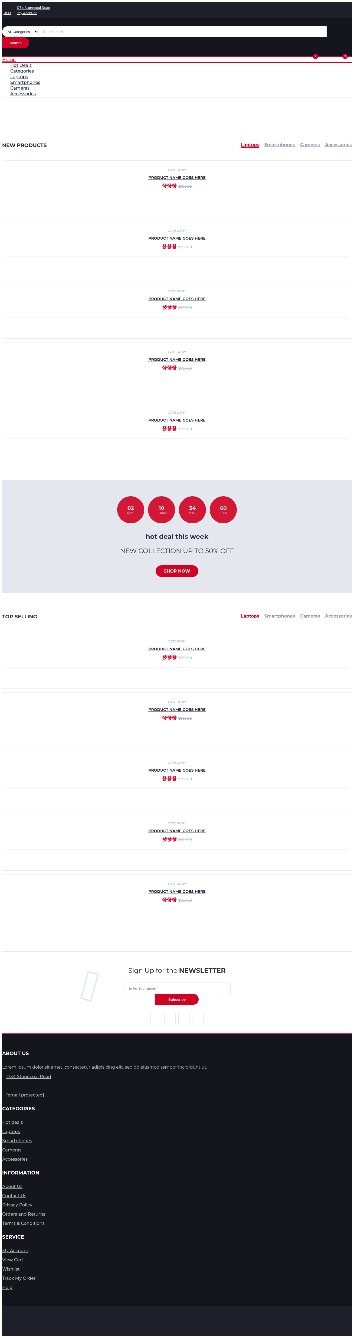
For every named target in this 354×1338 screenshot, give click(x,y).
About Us (12, 1186)
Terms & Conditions (23, 1223)
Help (7, 1287)
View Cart (12, 1259)
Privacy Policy (17, 1205)
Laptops (250, 616)
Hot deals (12, 1122)
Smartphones (279, 616)
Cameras (310, 616)
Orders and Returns (23, 1214)
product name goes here (176, 238)
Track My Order (18, 1278)
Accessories (338, 616)
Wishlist (11, 1269)
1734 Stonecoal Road (28, 1076)
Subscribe (177, 999)
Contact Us (14, 1195)
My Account (15, 1250)
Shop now (177, 571)
